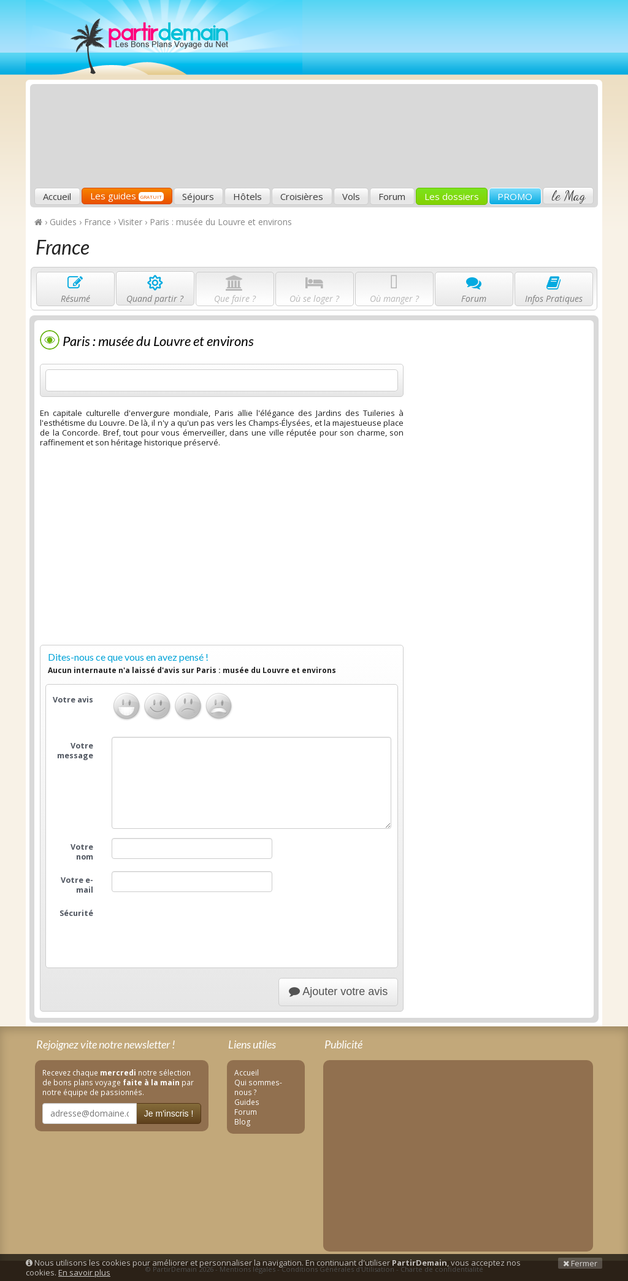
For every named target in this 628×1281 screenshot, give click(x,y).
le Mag (568, 196)
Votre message (75, 751)
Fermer (580, 1263)
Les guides (127, 196)
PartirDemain (164, 37)
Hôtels (247, 196)
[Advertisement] (413, 96)
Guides (246, 1102)
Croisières (301, 196)
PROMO (514, 196)
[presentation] (205, 928)
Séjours (198, 196)
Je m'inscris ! (168, 1113)
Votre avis (73, 699)
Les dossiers (451, 196)
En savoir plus (84, 1272)
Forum (391, 196)
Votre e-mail (77, 885)
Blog (242, 1121)
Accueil (57, 196)
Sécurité (76, 913)
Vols (351, 196)
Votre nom (82, 852)
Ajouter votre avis (338, 991)
